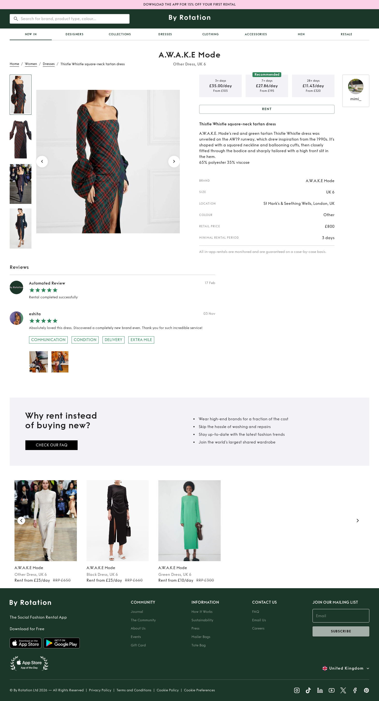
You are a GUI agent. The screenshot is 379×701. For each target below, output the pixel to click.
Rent (266, 109)
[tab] (31, 34)
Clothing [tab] (210, 34)
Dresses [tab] (165, 34)
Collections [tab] (120, 34)
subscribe (341, 631)
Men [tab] (301, 34)
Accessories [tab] (256, 34)
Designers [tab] (75, 34)
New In (31, 34)
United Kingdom (346, 668)
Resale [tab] (346, 34)
